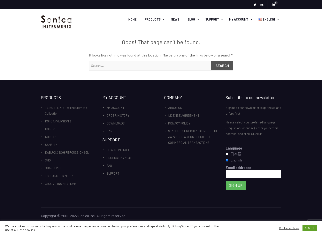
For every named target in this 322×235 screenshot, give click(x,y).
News (175, 19)
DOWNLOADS (116, 123)
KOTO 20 (50, 129)
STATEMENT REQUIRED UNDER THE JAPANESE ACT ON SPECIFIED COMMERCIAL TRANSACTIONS (193, 136)
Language (234, 148)
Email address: (253, 171)
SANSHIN (51, 144)
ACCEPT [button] (309, 227)
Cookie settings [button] (289, 228)
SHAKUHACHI (54, 168)
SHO (48, 160)
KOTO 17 (50, 137)
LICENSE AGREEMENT (183, 115)
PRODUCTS (153, 19)
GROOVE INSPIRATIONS (61, 183)
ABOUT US (175, 107)
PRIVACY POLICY (179, 123)
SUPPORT (212, 19)
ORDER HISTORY (118, 115)
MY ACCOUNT (238, 19)
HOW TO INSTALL (118, 150)
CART (110, 131)
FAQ (109, 165)
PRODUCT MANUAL (119, 158)
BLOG (191, 19)
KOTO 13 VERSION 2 (58, 121)
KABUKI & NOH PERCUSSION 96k (67, 152)
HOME (132, 19)
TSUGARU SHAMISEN (59, 176)
